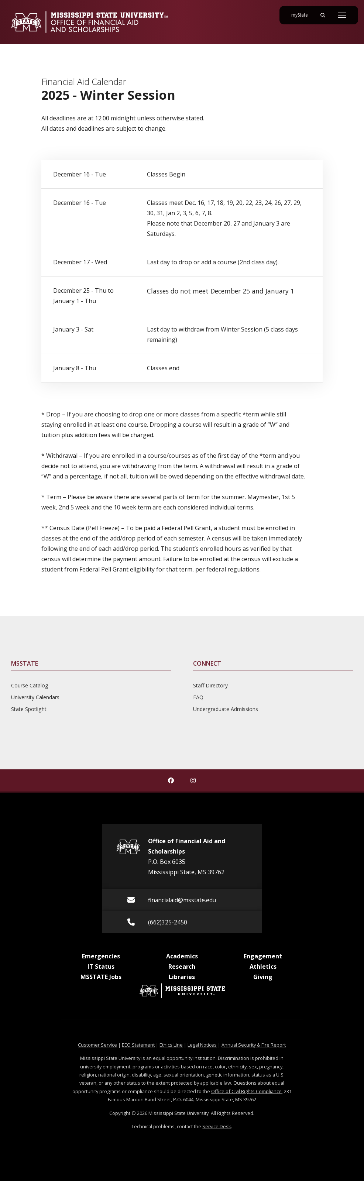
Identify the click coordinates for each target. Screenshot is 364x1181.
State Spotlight (29, 709)
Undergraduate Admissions (225, 709)
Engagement (263, 956)
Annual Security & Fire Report (254, 1044)
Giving (262, 977)
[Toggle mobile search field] (322, 15)
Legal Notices (202, 1044)
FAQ (198, 697)
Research (181, 966)
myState (302, 12)
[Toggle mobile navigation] (342, 15)
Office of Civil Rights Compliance (246, 1091)
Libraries (182, 977)
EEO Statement (138, 1044)
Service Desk (216, 1126)
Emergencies (101, 956)
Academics (182, 956)
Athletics (263, 966)
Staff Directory (210, 685)
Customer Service (97, 1044)
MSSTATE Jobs (100, 977)
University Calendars (35, 697)
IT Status (100, 966)
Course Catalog (29, 685)
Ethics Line (171, 1044)
